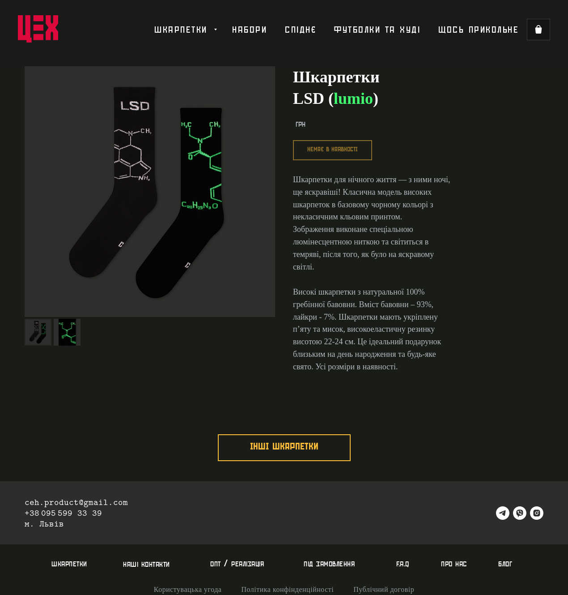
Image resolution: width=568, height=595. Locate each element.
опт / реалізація (237, 564)
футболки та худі (377, 29)
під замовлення (329, 564)
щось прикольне (478, 29)
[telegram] (502, 513)
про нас (454, 564)
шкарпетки (183, 29)
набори (249, 29)
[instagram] (536, 513)
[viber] (519, 513)
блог (505, 564)
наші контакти (146, 564)
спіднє (300, 29)
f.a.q (402, 564)
